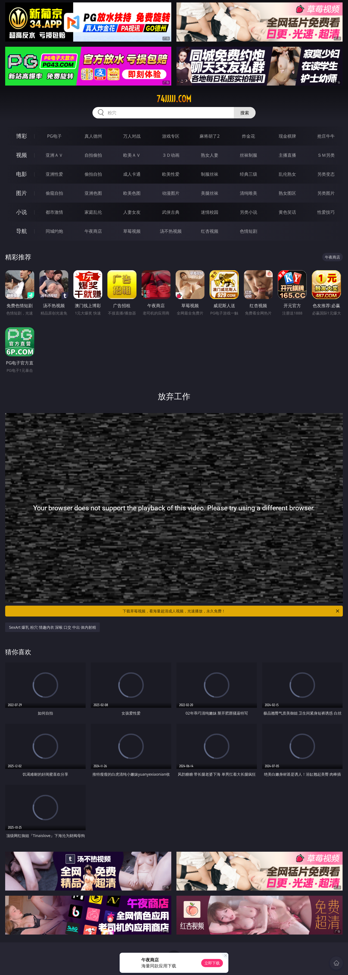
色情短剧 (248, 231)
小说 (21, 212)
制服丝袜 (209, 174)
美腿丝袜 (209, 193)
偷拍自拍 (93, 174)
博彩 (21, 136)
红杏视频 (209, 231)
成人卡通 (132, 174)
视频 (21, 155)
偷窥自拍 (54, 193)
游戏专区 (170, 136)
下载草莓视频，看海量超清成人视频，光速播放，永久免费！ (231, 611)
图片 (21, 193)
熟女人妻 (209, 155)
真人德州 (93, 136)
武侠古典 (170, 212)
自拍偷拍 (93, 155)
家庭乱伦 (93, 212)
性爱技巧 (326, 212)
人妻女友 (132, 212)
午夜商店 (93, 231)
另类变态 (326, 174)
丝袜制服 (248, 155)
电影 (21, 174)
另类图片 (326, 193)
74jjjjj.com (174, 98)
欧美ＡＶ (132, 155)
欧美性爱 (170, 174)
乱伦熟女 (287, 174)
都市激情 (54, 212)
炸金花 (248, 136)
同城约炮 (54, 231)
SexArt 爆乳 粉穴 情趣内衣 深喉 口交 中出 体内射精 (52, 627)
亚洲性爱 (54, 174)
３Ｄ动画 (170, 155)
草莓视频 (132, 231)
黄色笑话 (287, 212)
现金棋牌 (287, 136)
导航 (21, 231)
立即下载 (212, 962)
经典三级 (248, 174)
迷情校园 (209, 212)
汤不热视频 (171, 231)
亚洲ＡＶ (54, 155)
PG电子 (54, 136)
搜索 (244, 113)
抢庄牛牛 (326, 136)
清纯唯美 (248, 193)
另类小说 (248, 212)
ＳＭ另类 (326, 155)
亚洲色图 (93, 193)
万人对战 (132, 136)
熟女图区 (287, 193)
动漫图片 (170, 193)
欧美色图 (132, 193)
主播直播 (287, 155)
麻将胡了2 (209, 136)
